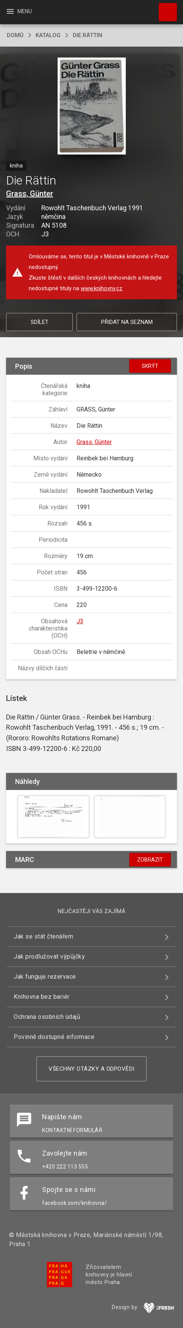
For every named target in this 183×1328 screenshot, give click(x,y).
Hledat (164, 8)
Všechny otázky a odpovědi (91, 1068)
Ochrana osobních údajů (47, 1016)
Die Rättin (87, 35)
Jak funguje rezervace (45, 976)
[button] (91, 107)
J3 (80, 621)
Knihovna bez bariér (42, 996)
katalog (48, 35)
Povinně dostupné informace (54, 1036)
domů (15, 35)
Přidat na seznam (127, 322)
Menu (19, 11)
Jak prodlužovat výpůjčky (49, 956)
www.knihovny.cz (101, 288)
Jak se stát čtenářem (43, 936)
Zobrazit (150, 860)
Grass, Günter (29, 193)
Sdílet (39, 322)
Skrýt (150, 366)
